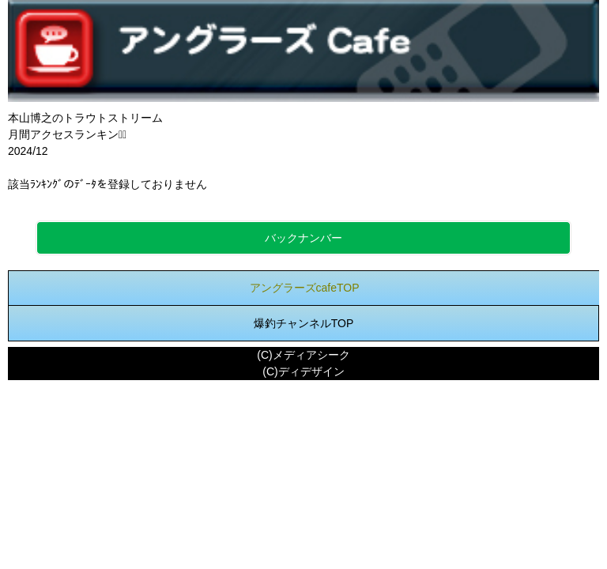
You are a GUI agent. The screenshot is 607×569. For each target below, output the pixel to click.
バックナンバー (303, 238)
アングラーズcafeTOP (305, 287)
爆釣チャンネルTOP (304, 323)
